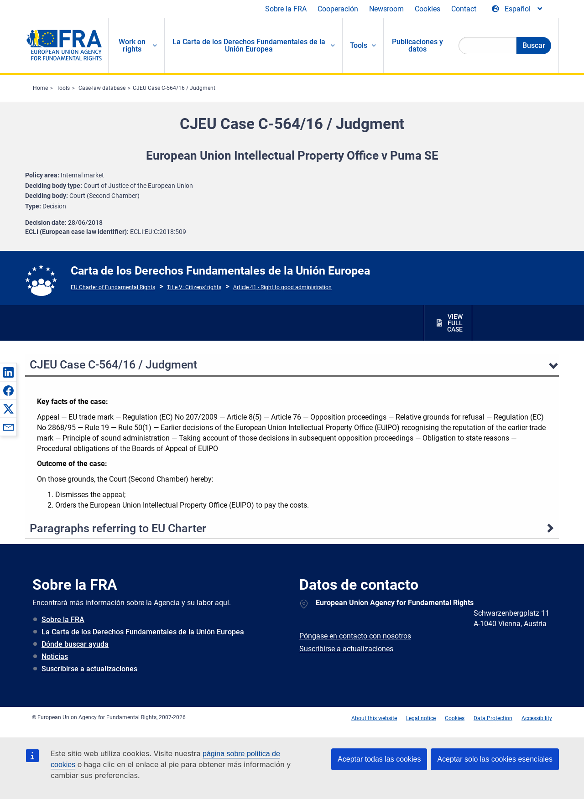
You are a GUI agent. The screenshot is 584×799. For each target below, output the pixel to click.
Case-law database (101, 88)
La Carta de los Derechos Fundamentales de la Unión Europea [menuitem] (248, 45)
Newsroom (386, 9)
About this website (374, 718)
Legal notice (421, 718)
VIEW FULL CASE (455, 323)
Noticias (55, 656)
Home (40, 88)
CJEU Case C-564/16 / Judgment (174, 88)
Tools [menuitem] (358, 45)
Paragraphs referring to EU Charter (118, 528)
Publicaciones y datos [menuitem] (417, 45)
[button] (8, 372)
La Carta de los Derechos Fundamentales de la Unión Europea (143, 632)
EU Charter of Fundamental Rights (113, 287)
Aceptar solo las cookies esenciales (495, 759)
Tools (63, 88)
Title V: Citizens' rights (194, 287)
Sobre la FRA (286, 9)
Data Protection (493, 718)
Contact (463, 9)
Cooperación (338, 9)
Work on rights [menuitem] (132, 45)
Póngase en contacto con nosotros (355, 636)
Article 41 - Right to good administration (282, 287)
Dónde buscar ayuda (75, 644)
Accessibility (536, 718)
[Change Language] (517, 9)
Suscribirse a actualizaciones (89, 668)
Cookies (427, 9)
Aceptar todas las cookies (379, 759)
